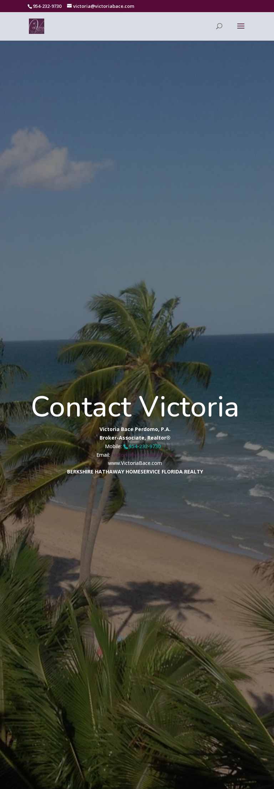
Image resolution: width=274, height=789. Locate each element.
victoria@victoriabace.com (142, 449)
